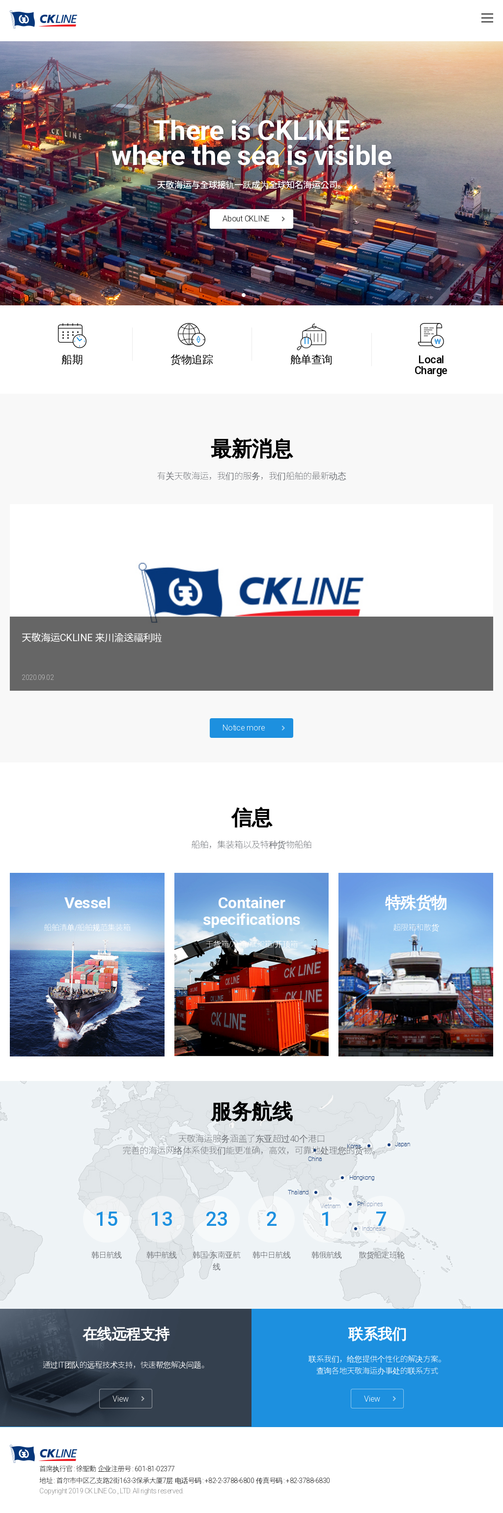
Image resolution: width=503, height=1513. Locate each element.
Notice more (244, 727)
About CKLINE (246, 218)
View (120, 1399)
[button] (244, 295)
